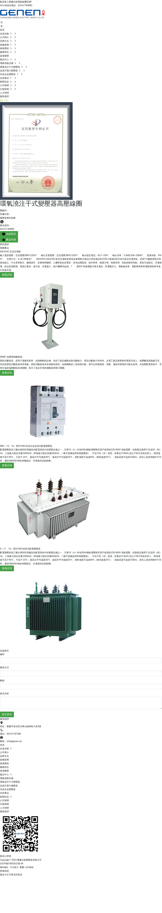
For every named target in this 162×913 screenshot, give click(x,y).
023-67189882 (7, 229)
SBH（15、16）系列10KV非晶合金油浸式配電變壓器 (26, 446)
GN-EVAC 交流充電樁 (10, 251)
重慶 (22, 867)
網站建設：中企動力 (9, 867)
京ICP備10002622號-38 (11, 863)
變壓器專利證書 (8, 218)
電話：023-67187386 (10, 734)
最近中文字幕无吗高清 (11, 874)
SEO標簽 (30, 867)
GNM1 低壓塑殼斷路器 (11, 357)
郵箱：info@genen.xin (11, 741)
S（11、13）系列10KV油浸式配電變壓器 (20, 548)
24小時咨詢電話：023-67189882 (16, 5)
